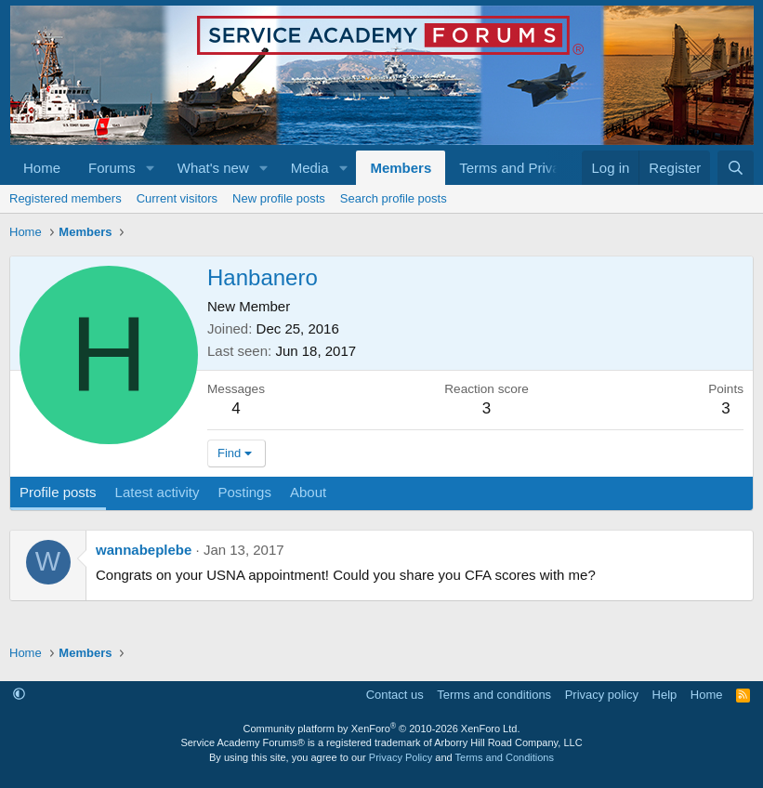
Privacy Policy (400, 757)
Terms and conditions (494, 695)
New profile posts (278, 198)
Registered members (65, 198)
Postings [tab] (244, 492)
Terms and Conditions (504, 757)
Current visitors (177, 198)
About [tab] (308, 492)
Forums (112, 168)
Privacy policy (601, 695)
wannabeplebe (143, 550)
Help (664, 695)
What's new (213, 168)
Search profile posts (393, 198)
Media (310, 168)
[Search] (735, 168)
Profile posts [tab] (58, 492)
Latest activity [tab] (157, 492)
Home (41, 168)
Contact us (395, 695)
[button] (151, 168)
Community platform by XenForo (381, 728)
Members (400, 168)
